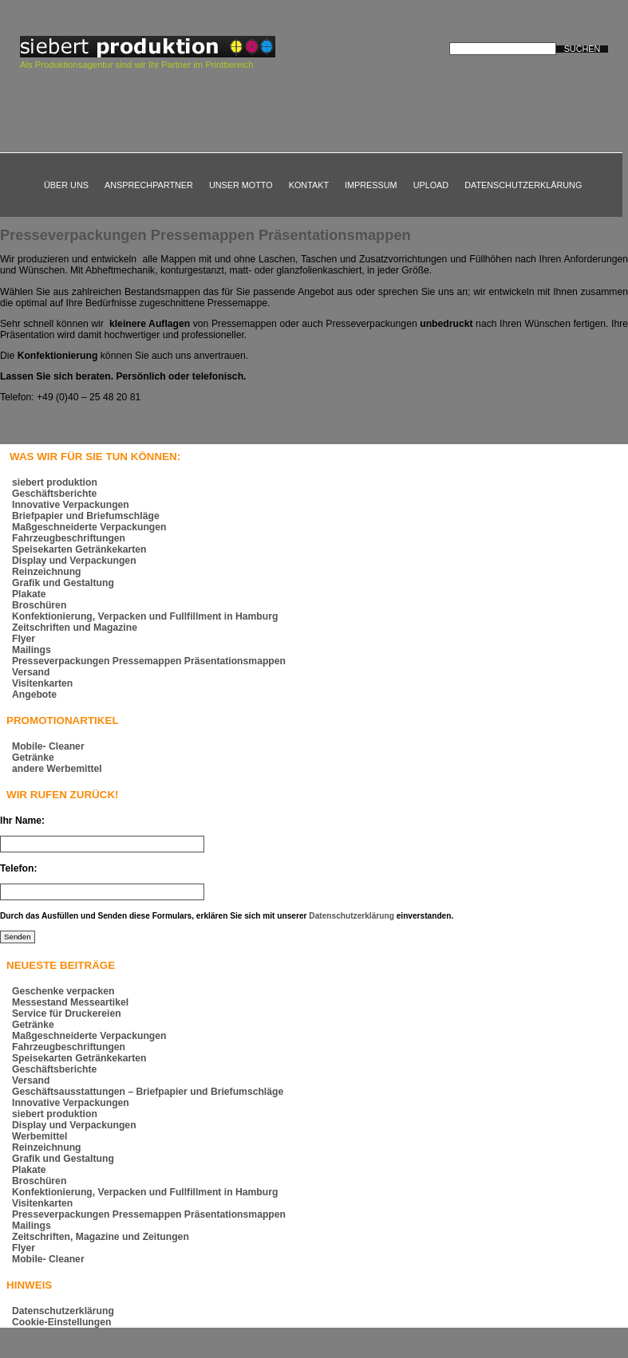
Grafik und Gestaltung (63, 582)
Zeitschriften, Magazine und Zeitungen (100, 1236)
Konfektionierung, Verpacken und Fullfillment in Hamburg (145, 616)
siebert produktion (54, 482)
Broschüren (39, 605)
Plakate (29, 594)
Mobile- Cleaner (48, 746)
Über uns (66, 185)
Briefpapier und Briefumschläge (86, 516)
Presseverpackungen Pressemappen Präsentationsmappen (205, 234)
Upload (431, 185)
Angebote (34, 694)
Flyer (23, 638)
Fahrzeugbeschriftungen (68, 538)
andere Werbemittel (57, 768)
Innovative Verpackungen (70, 504)
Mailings (31, 649)
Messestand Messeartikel (70, 1002)
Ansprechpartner (149, 185)
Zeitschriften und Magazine (74, 627)
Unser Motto (241, 185)
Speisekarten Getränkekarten (79, 549)
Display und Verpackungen (74, 560)
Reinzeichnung (46, 571)
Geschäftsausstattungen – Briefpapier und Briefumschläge (147, 1091)
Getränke (33, 757)
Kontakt (309, 185)
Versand (30, 672)
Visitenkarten (42, 683)
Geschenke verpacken (63, 991)
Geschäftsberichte (54, 493)
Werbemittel (39, 1136)
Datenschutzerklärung (523, 185)
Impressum (371, 185)
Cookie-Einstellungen (61, 1322)
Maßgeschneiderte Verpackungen (89, 527)
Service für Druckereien (66, 1013)
